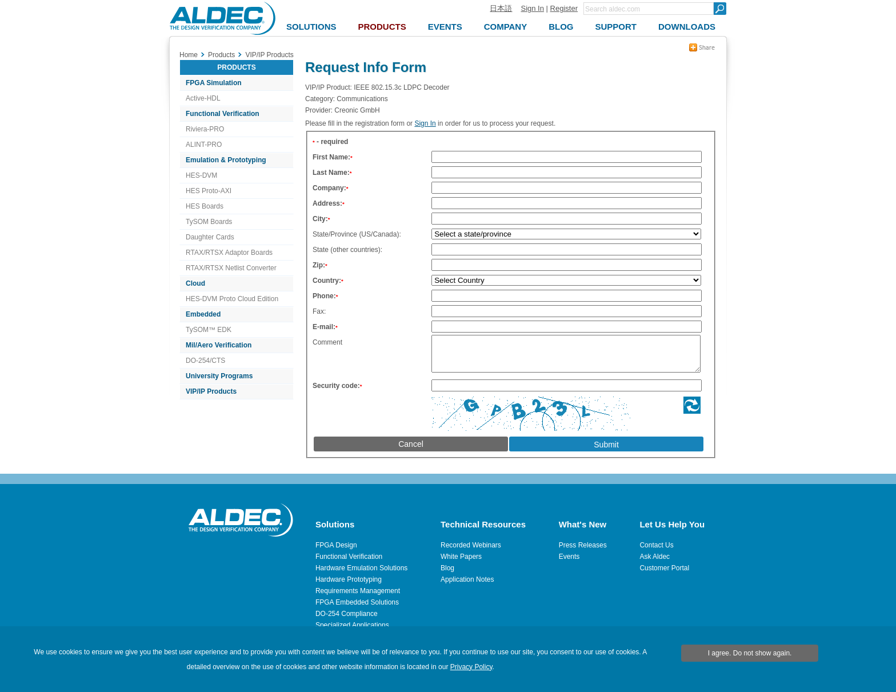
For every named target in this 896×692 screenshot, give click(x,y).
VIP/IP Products (211, 391)
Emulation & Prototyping (226, 160)
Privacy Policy (471, 667)
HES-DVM (201, 175)
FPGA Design (336, 545)
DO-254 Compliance (346, 614)
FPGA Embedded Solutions (357, 602)
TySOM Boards (209, 222)
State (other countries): (347, 250)
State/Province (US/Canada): (357, 234)
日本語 (501, 8)
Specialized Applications (352, 625)
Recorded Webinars (471, 545)
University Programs (219, 376)
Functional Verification (222, 114)
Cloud (195, 283)
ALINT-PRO (204, 145)
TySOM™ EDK (208, 330)
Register (564, 8)
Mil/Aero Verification (218, 345)
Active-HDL (203, 98)
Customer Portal (664, 568)
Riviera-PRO (205, 129)
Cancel (410, 450)
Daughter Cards (210, 237)
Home (188, 55)
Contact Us (656, 545)
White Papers (461, 557)
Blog (447, 568)
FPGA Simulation (214, 83)
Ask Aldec (654, 557)
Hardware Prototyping (348, 579)
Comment (327, 342)
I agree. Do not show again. (750, 653)
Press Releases (583, 545)
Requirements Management (357, 591)
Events (569, 557)
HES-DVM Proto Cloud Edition (232, 299)
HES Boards (204, 206)
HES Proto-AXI (208, 191)
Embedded (203, 314)
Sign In (532, 8)
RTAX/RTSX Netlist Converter (231, 268)
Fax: (319, 311)
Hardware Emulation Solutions (361, 568)
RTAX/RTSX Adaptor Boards (229, 253)
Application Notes (467, 579)
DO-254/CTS (205, 361)
